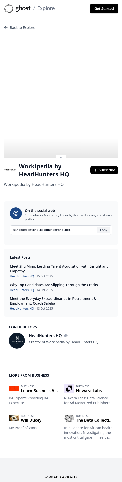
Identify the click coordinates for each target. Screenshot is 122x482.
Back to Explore (19, 27)
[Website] (66, 324)
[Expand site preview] (61, 146)
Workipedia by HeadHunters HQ (36, 158)
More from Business (29, 363)
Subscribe (104, 158)
